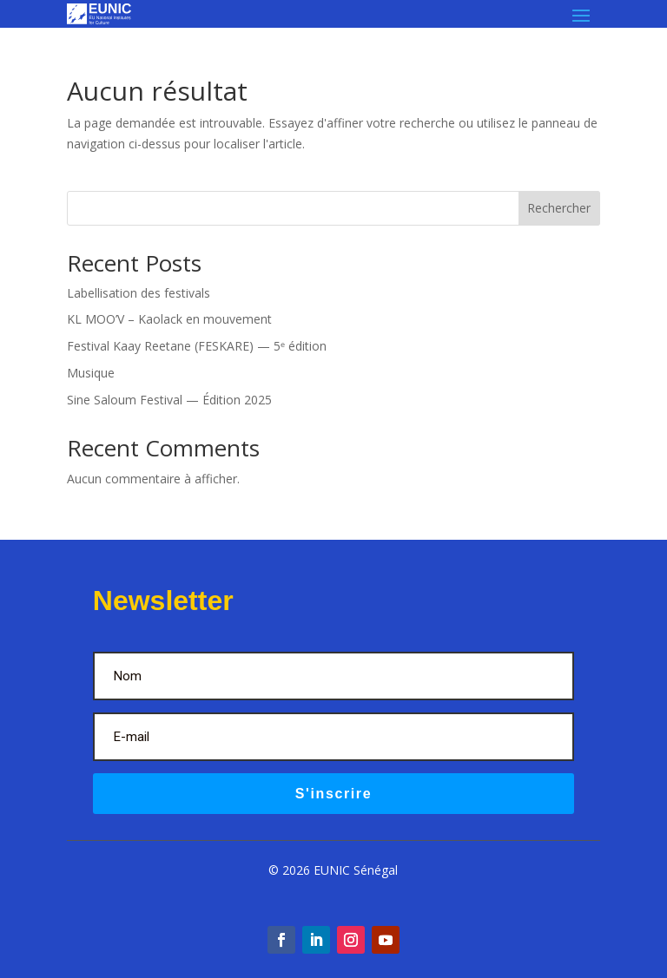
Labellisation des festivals (138, 293)
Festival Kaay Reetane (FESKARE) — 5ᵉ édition (197, 346)
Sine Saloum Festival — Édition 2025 (169, 399)
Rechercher (559, 208)
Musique (91, 372)
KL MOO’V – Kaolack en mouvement (169, 319)
